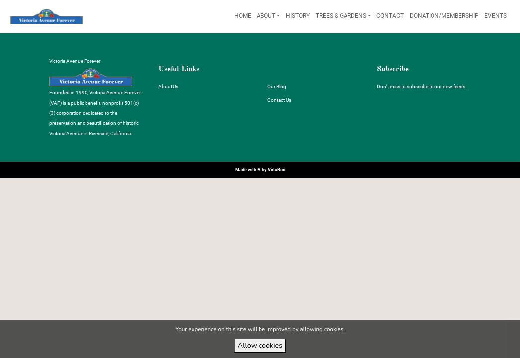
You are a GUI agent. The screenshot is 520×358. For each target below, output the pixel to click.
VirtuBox (276, 169)
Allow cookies (260, 345)
